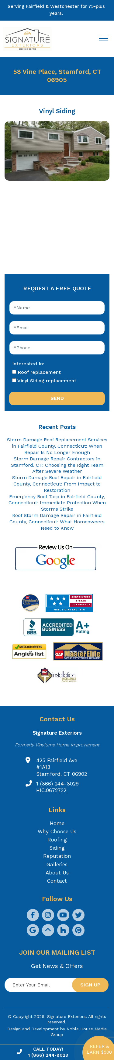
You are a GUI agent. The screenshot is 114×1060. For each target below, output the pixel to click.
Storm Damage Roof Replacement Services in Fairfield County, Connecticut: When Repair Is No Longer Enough (57, 446)
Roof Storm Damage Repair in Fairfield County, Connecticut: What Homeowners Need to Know (57, 521)
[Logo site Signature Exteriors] (30, 39)
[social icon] (33, 915)
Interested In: (28, 364)
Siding (57, 848)
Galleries (57, 864)
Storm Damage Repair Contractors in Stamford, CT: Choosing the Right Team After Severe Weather (57, 465)
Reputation (57, 856)
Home (57, 823)
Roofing (57, 840)
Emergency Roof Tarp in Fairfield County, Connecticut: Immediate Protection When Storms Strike (57, 503)
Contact (57, 881)
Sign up (90, 985)
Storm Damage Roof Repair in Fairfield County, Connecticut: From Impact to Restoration (57, 484)
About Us (57, 873)
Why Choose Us (57, 831)
